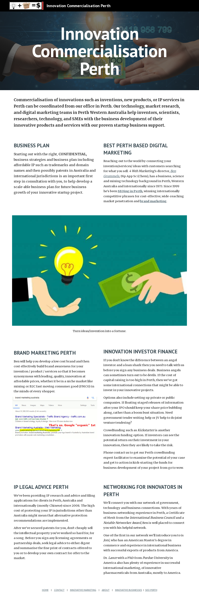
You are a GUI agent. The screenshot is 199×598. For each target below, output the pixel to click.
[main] (99, 51)
